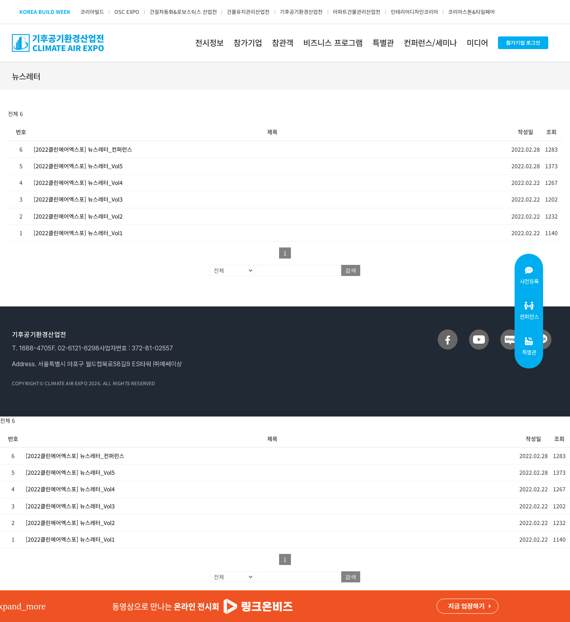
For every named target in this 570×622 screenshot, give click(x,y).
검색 (350, 270)
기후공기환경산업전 (301, 11)
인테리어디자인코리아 (414, 11)
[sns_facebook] (448, 332)
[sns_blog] (510, 332)
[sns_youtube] (479, 332)
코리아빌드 (92, 11)
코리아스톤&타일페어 (471, 11)
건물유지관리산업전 (248, 11)
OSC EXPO (126, 11)
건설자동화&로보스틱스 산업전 (183, 11)
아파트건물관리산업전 (356, 11)
